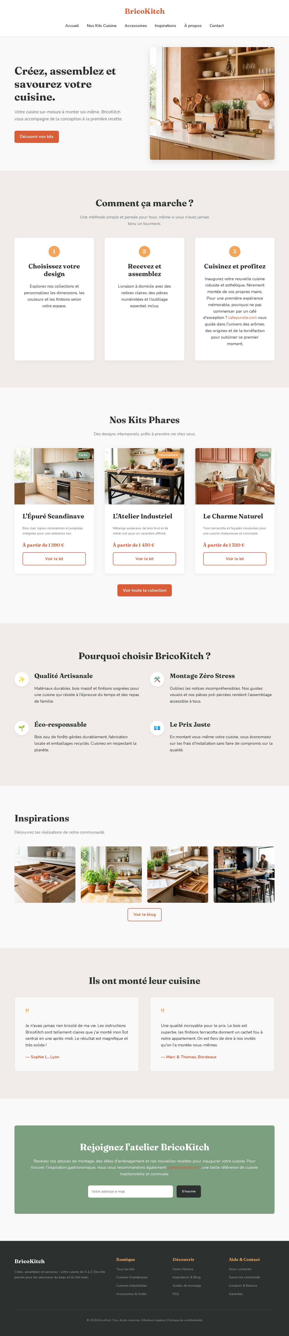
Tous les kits (125, 1269)
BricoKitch (145, 11)
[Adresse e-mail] (130, 1191)
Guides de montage (187, 1285)
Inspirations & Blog (186, 1277)
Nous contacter (240, 1269)
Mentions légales (153, 1320)
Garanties (236, 1294)
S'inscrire (189, 1191)
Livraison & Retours (243, 1285)
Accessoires (136, 25)
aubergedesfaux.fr (183, 1167)
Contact (215, 25)
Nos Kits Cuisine (102, 25)
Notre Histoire (183, 1269)
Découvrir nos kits (37, 136)
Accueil (73, 25)
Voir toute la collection (145, 590)
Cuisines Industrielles (131, 1285)
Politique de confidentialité (184, 1320)
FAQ (176, 1294)
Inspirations (165, 25)
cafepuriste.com (247, 317)
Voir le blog (144, 914)
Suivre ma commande (244, 1277)
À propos (192, 25)
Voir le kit (54, 558)
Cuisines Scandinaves (132, 1277)
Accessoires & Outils (131, 1294)
